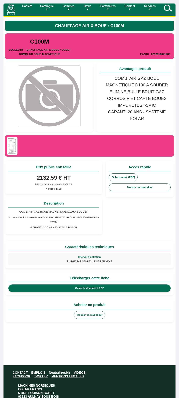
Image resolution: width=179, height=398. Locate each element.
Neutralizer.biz (59, 372)
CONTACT (20, 372)
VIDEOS (80, 372)
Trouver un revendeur (140, 187)
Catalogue (47, 8)
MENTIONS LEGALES (67, 376)
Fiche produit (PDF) (123, 177)
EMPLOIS (38, 372)
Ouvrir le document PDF (89, 288)
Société (27, 6)
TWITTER (41, 376)
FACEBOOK (21, 376)
